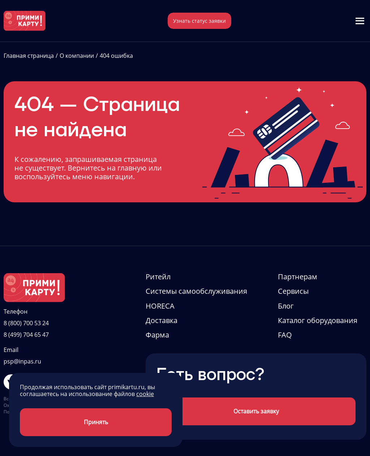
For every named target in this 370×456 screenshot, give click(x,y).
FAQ (285, 335)
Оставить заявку (256, 411)
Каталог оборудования (317, 320)
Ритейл (158, 276)
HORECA (160, 306)
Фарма (157, 335)
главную (132, 168)
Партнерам (297, 276)
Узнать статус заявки (199, 20)
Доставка (161, 320)
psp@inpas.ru (22, 361)
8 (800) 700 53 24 (26, 323)
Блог (286, 306)
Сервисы (293, 291)
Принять (96, 422)
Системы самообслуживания (196, 291)
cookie (145, 394)
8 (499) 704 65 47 (26, 335)
